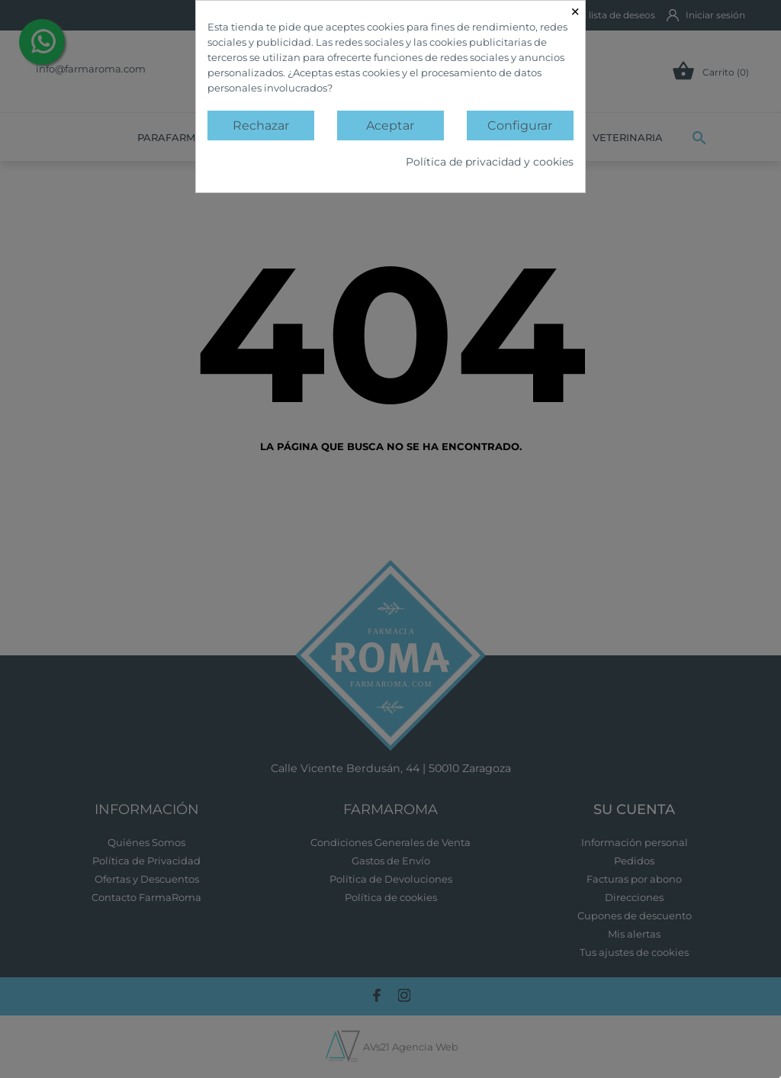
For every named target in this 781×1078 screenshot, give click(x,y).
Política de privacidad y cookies (490, 162)
